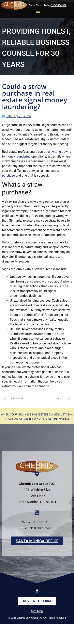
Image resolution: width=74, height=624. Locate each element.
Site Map (37, 611)
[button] (37, 11)
